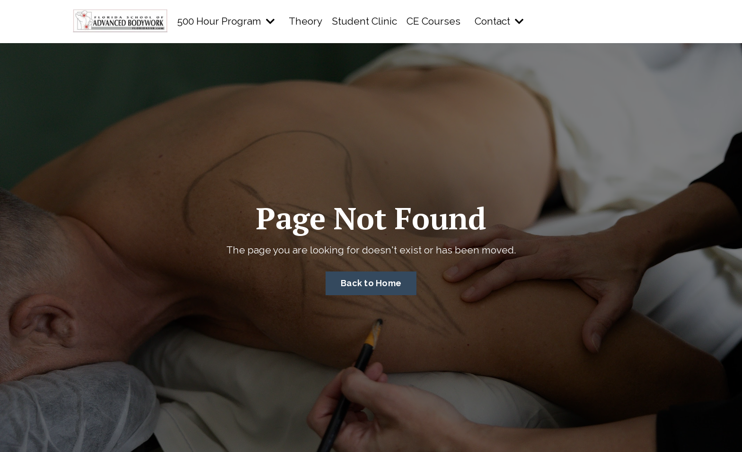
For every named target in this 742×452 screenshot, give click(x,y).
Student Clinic (364, 21)
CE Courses (433, 21)
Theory (305, 21)
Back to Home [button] (371, 283)
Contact (499, 21)
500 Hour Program (225, 21)
